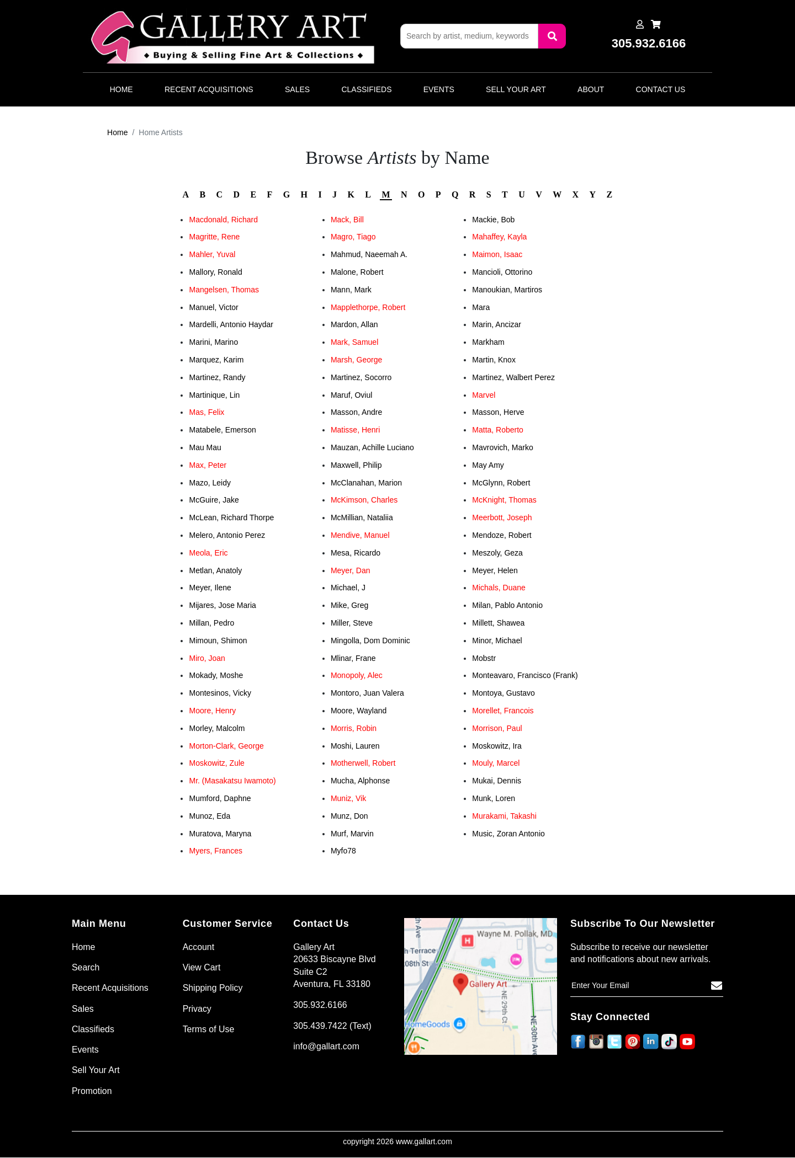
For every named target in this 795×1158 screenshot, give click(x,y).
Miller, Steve (352, 622)
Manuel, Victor (213, 307)
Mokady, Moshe (216, 675)
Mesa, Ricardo (355, 552)
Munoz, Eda (209, 816)
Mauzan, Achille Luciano (372, 447)
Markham (488, 342)
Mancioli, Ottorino (502, 272)
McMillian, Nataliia (362, 517)
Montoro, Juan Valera (367, 693)
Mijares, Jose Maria (222, 605)
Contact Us (661, 89)
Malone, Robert (357, 272)
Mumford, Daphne (220, 798)
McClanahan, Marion (366, 482)
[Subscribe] (716, 985)
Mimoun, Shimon (218, 640)
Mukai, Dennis (496, 780)
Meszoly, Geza (497, 552)
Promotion (92, 1091)
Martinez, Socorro (361, 377)
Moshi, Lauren (355, 745)
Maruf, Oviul (351, 395)
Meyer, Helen (494, 570)
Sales (297, 89)
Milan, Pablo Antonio (507, 605)
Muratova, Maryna (220, 833)
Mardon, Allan (354, 324)
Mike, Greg (349, 605)
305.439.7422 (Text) (332, 1026)
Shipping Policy (213, 988)
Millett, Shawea (498, 622)
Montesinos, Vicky (220, 693)
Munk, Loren (493, 798)
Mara (481, 307)
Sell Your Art (516, 89)
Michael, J (348, 587)
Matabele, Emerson (222, 429)
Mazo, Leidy (209, 482)
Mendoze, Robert (501, 535)
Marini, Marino (213, 342)
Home (121, 89)
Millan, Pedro (211, 622)
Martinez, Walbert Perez (513, 377)
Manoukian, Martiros (507, 289)
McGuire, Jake (214, 499)
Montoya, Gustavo (503, 693)
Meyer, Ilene (210, 587)
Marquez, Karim (216, 359)
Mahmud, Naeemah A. (369, 254)
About (590, 89)
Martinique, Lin (214, 395)
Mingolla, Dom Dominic (370, 640)
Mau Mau (205, 447)
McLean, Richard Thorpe (231, 517)
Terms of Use (209, 1029)
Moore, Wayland (358, 710)
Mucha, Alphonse (360, 780)
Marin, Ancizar (496, 324)
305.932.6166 (320, 1005)
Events (438, 89)
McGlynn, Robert (501, 482)
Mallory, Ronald (215, 272)
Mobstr (484, 658)
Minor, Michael (497, 640)
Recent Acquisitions (209, 89)
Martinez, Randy (217, 377)
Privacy (197, 1008)
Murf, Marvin (352, 833)
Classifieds (366, 89)
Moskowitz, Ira (496, 745)
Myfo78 (343, 850)
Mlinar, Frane (353, 658)
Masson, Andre (356, 412)
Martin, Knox (494, 359)
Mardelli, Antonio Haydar (231, 324)
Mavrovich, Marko (502, 447)
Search (86, 967)
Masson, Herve (498, 412)
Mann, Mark (351, 289)
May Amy (488, 465)
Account (199, 947)
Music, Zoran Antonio (508, 833)
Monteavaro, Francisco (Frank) (524, 675)
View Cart (202, 967)
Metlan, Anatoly (215, 570)
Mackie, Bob (493, 219)
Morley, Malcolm (217, 728)
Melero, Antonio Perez (227, 535)
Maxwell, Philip (356, 465)
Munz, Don (349, 816)
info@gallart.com (326, 1046)
